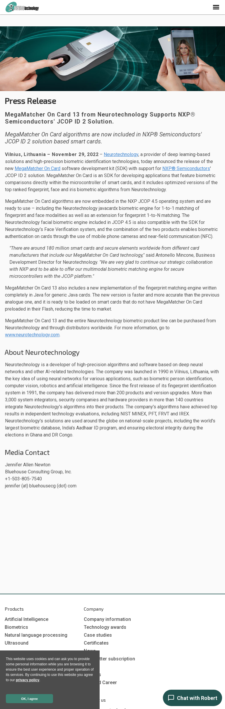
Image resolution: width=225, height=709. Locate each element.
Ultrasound (16, 643)
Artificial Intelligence (26, 619)
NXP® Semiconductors (186, 168)
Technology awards (105, 627)
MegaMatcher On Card (37, 168)
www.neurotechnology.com (32, 335)
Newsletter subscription (109, 659)
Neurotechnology (121, 154)
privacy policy (27, 680)
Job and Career (100, 682)
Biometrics (16, 627)
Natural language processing (36, 635)
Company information (107, 619)
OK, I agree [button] (29, 699)
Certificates (96, 643)
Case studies (98, 635)
